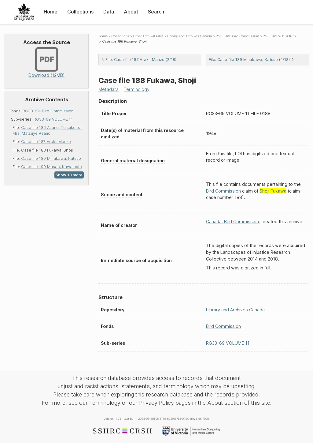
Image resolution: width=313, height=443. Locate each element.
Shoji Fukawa (273, 190)
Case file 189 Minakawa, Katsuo (51, 158)
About (131, 12)
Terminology (136, 89)
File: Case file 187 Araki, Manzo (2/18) (138, 59)
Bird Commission (223, 190)
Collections (80, 12)
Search (156, 12)
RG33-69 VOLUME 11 (53, 119)
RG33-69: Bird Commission (48, 111)
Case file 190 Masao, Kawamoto (51, 166)
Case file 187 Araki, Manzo (46, 141)
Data (108, 12)
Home (50, 12)
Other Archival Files (148, 36)
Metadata (108, 89)
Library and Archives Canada (189, 36)
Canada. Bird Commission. (233, 221)
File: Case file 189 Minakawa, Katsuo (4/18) (251, 59)
